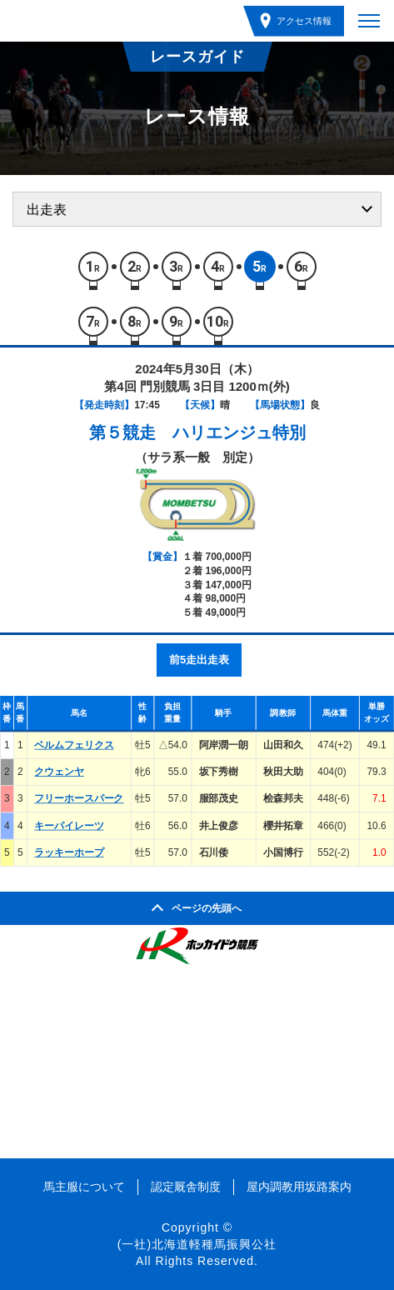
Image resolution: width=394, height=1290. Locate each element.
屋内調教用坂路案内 (299, 1186)
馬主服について (84, 1186)
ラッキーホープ (68, 852)
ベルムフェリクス (73, 745)
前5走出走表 (199, 659)
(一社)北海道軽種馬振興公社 (197, 1244)
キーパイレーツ (68, 826)
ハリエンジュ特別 (239, 432)
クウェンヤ (58, 772)
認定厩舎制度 (186, 1186)
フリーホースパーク (78, 798)
